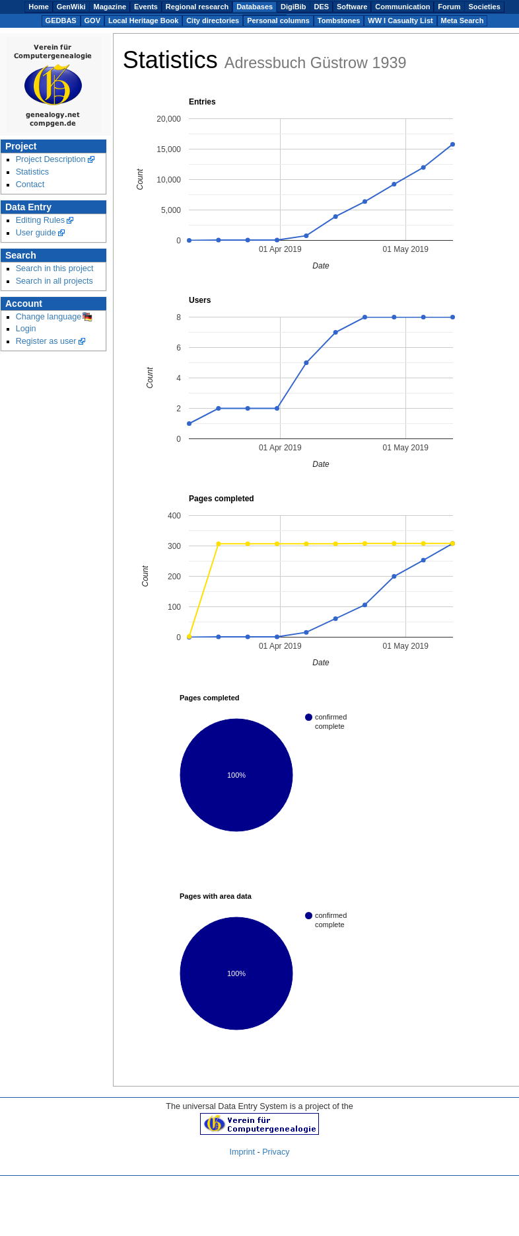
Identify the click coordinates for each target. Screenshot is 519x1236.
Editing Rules (40, 220)
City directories (212, 20)
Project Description (51, 159)
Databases (254, 7)
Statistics (33, 172)
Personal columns (278, 20)
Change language (49, 316)
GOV (92, 20)
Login (26, 328)
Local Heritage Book (143, 20)
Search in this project (55, 268)
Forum (449, 7)
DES (321, 7)
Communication (402, 7)
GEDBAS (61, 20)
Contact (30, 184)
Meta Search (462, 20)
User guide (36, 232)
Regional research (197, 7)
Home (38, 7)
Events (146, 7)
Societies (484, 7)
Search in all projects (54, 281)
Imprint (243, 1152)
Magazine (109, 7)
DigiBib (293, 7)
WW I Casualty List (400, 20)
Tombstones (339, 20)
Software (352, 7)
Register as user (46, 341)
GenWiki (71, 7)
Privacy (275, 1152)
